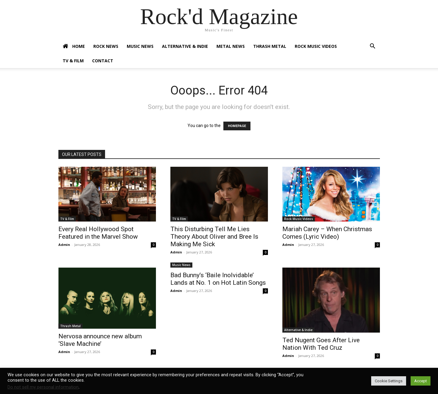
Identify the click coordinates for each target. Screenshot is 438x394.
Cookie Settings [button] (388, 381)
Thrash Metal (269, 46)
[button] (372, 47)
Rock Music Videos (316, 46)
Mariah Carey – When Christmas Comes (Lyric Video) (327, 232)
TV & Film (73, 61)
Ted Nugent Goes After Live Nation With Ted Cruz (321, 344)
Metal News (230, 46)
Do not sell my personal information (43, 387)
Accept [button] (420, 381)
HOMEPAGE (237, 126)
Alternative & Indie (185, 46)
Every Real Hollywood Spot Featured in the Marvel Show (98, 232)
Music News (140, 46)
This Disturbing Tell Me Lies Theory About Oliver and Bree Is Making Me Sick (214, 236)
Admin (64, 244)
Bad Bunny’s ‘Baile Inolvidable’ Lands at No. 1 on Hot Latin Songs (218, 278)
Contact (102, 61)
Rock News (105, 46)
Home (74, 46)
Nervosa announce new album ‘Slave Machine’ (100, 340)
